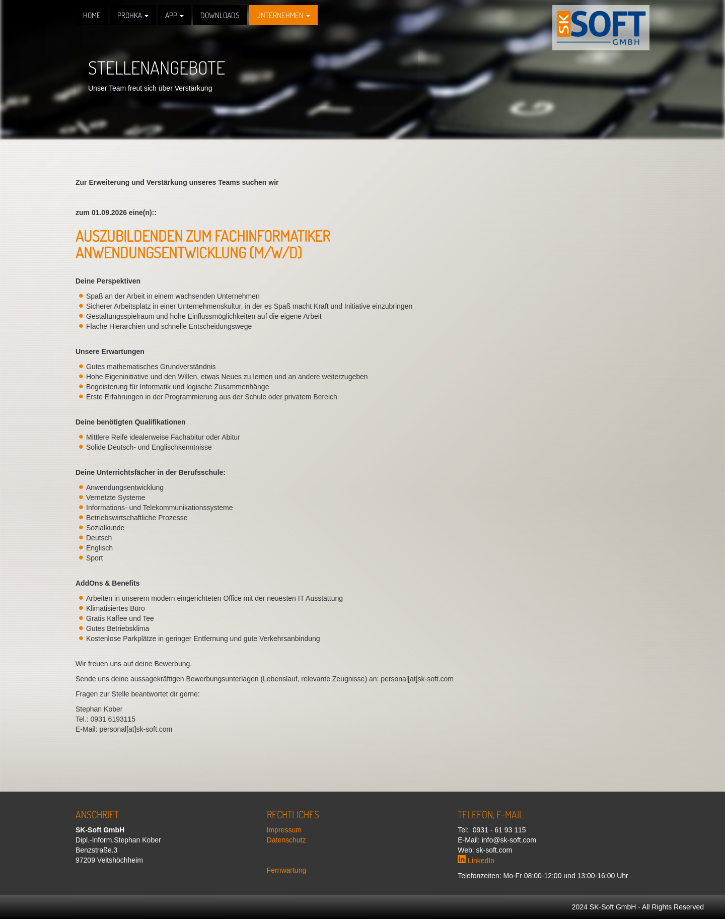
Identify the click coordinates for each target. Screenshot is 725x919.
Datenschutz (286, 840)
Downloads (220, 15)
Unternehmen (283, 15)
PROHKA (133, 15)
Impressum (284, 830)
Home (92, 15)
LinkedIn (476, 861)
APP (174, 15)
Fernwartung (287, 870)
